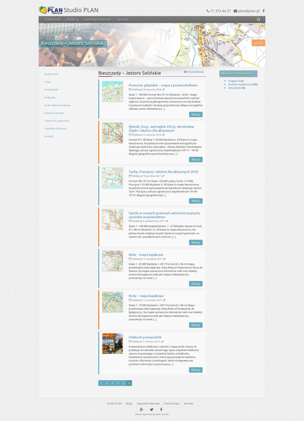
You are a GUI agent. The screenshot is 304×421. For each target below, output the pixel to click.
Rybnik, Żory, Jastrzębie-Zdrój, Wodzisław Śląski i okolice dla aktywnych (161, 128)
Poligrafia (50, 97)
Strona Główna (194, 71)
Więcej (196, 114)
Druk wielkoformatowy (57, 105)
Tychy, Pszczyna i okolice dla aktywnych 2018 (163, 171)
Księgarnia (234, 81)
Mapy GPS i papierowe (57, 120)
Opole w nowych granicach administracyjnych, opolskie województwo (164, 215)
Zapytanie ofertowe (98, 19)
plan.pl (258, 42)
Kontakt (123, 19)
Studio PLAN (52, 19)
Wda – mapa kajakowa (146, 254)
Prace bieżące (172, 403)
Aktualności (235, 88)
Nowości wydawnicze (240, 84)
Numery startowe (54, 112)
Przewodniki (51, 89)
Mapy (48, 81)
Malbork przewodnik (145, 337)
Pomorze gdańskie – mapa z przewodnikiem (163, 85)
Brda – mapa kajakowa (146, 296)
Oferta (72, 19)
